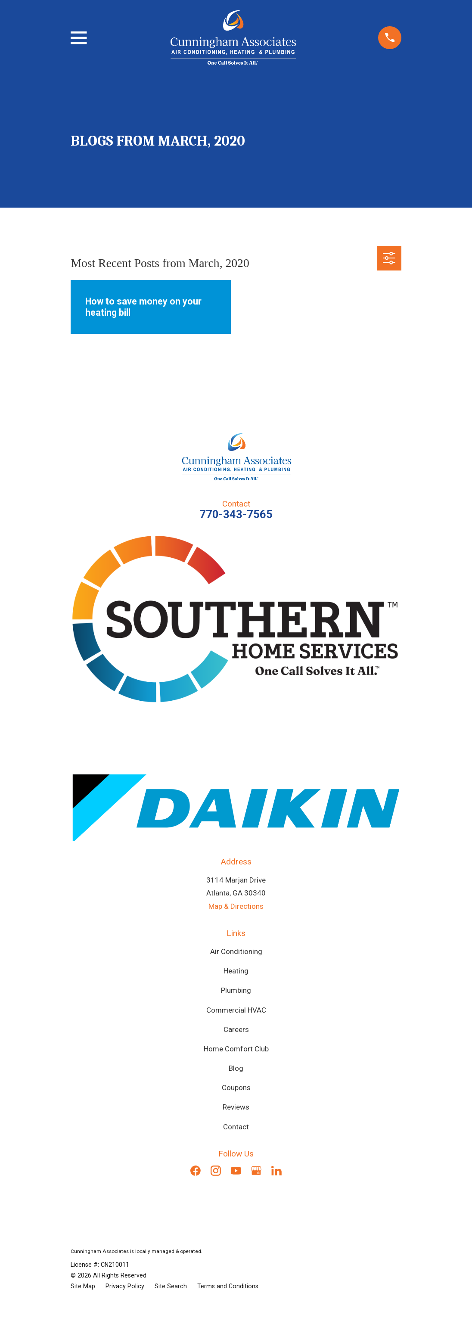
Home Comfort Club (236, 1048)
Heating (236, 971)
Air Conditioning (236, 951)
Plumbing (236, 990)
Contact (236, 1126)
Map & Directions (236, 906)
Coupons (236, 1087)
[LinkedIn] (276, 1171)
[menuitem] (83, 1286)
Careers (236, 1029)
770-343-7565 (236, 514)
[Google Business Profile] (256, 1171)
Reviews (236, 1107)
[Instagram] (216, 1171)
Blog (236, 1068)
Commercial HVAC (236, 1010)
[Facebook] (195, 1171)
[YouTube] (236, 1171)
